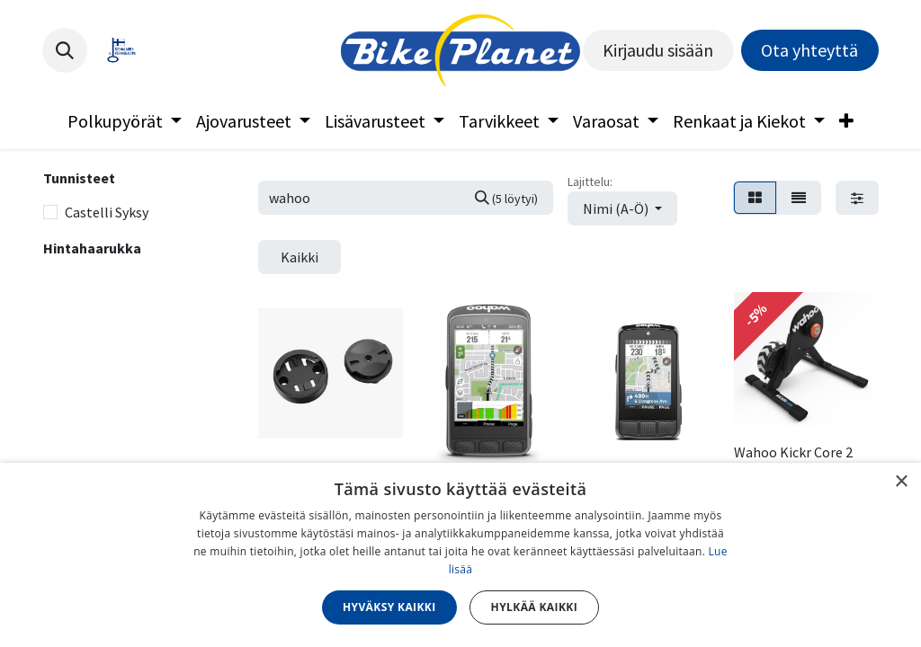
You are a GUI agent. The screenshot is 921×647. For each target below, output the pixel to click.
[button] (64, 50)
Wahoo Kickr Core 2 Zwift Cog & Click (793, 460)
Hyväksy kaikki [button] (389, 607)
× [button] (901, 482)
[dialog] (460, 555)
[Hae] (506, 198)
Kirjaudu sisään (658, 50)
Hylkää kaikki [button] (534, 607)
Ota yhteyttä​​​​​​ (809, 50)
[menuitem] (124, 121)
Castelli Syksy (106, 212)
